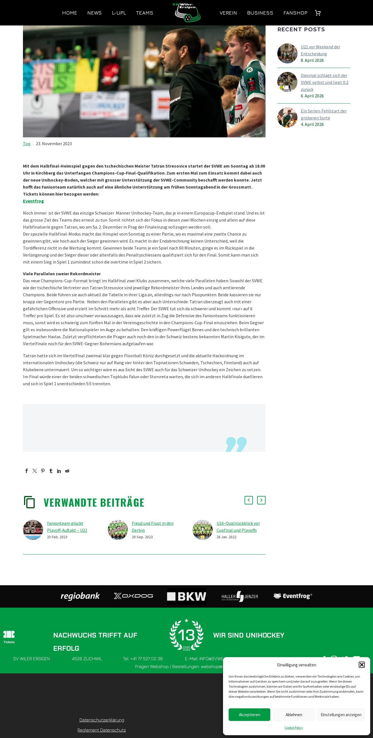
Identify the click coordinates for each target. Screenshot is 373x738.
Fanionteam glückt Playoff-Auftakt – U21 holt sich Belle (67, 530)
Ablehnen (294, 714)
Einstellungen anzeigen (341, 714)
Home (69, 13)
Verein (228, 13)
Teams (144, 13)
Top (27, 143)
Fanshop (295, 13)
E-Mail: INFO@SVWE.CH (207, 658)
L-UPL (119, 13)
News (94, 13)
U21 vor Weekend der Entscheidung (320, 50)
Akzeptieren (249, 714)
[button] (362, 665)
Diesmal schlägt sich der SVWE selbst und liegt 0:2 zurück (324, 82)
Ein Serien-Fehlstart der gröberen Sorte (324, 114)
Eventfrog (33, 201)
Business (260, 13)
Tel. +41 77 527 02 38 (143, 658)
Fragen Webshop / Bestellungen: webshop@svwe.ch (186, 666)
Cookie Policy (294, 727)
